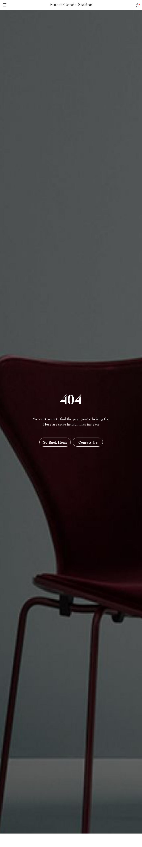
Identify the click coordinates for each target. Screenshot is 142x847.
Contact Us (87, 443)
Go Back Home (55, 443)
